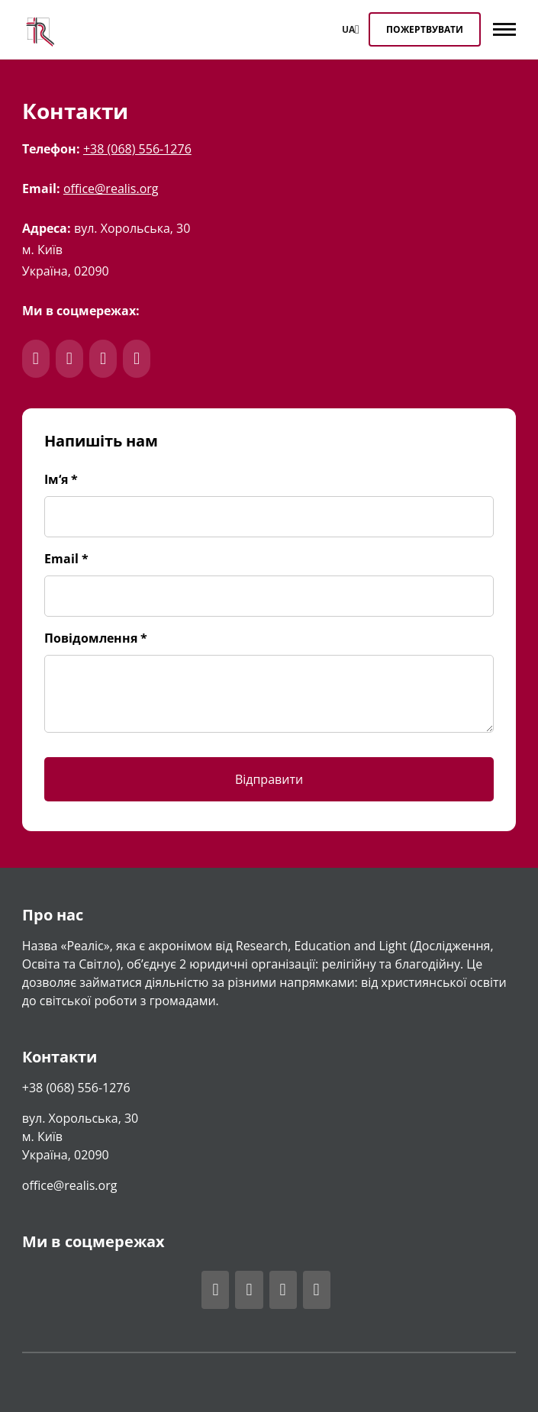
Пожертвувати (424, 29)
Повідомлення (95, 638)
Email (66, 558)
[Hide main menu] (508, 33)
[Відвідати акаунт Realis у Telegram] (249, 1290)
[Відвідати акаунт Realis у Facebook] (215, 1290)
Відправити (269, 779)
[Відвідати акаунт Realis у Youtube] (316, 1290)
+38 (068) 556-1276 (137, 148)
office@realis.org (111, 188)
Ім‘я (61, 479)
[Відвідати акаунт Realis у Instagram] (283, 1290)
